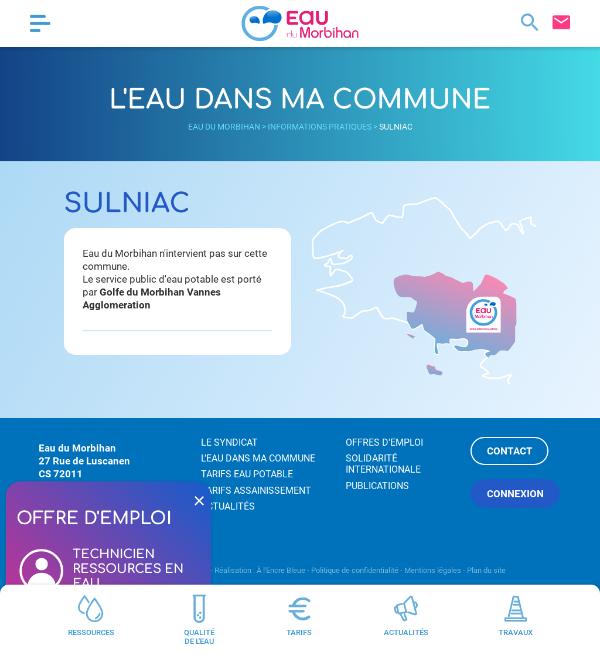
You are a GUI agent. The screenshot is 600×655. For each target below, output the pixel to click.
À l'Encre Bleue (281, 570)
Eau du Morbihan (224, 126)
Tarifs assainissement (256, 490)
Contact (510, 451)
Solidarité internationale (383, 464)
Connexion (515, 494)
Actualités (228, 506)
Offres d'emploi (384, 442)
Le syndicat (229, 442)
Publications (377, 485)
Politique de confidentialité (354, 570)
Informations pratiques (319, 126)
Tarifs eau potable (247, 474)
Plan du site (486, 570)
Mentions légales (432, 570)
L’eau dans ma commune (258, 458)
